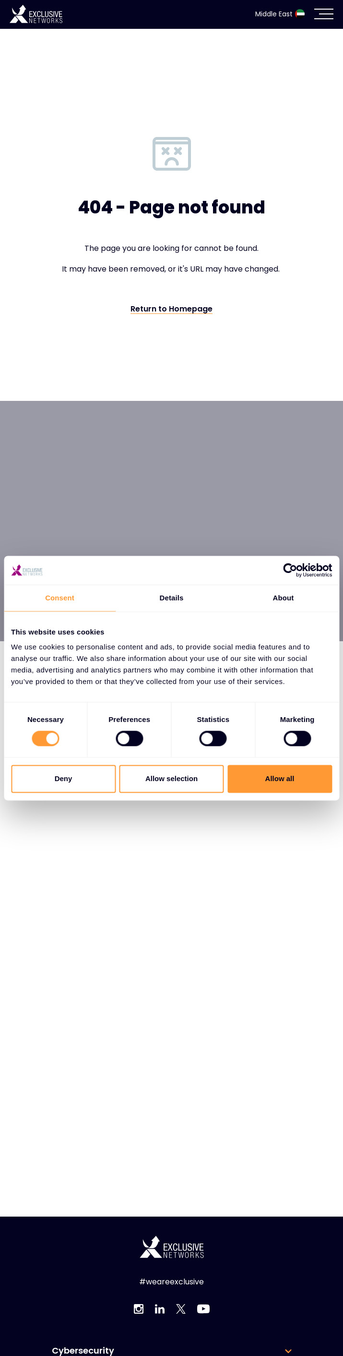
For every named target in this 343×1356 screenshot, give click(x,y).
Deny (63, 778)
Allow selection (171, 778)
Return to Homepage (171, 309)
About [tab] (283, 598)
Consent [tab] (59, 598)
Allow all (280, 778)
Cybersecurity (83, 1350)
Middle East (280, 14)
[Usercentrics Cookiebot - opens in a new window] (290, 570)
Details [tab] (172, 598)
